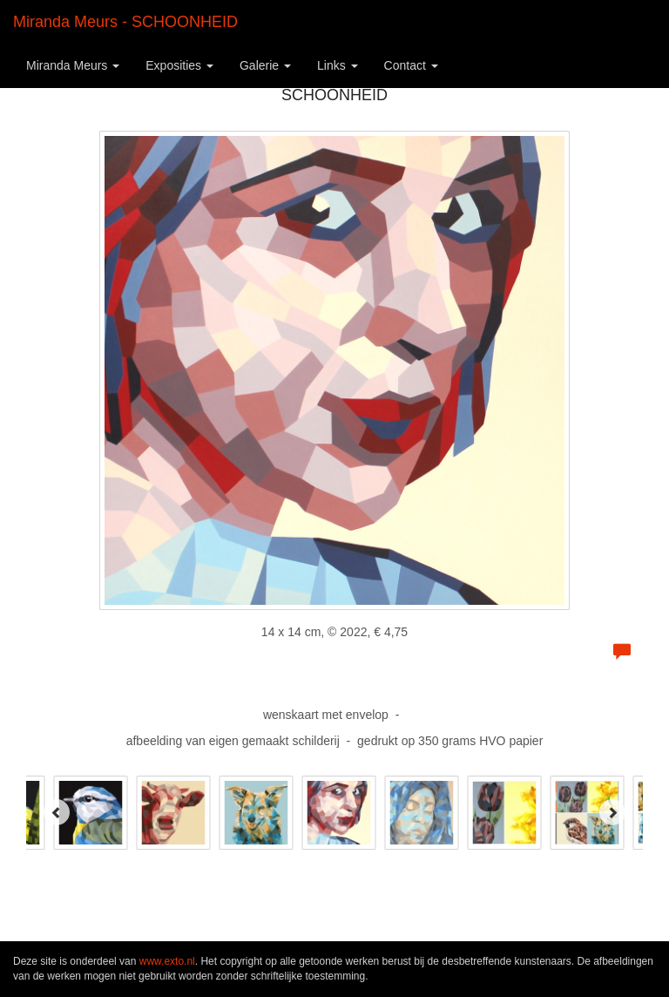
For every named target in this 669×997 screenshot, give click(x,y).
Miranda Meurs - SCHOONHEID (125, 22)
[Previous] (57, 812)
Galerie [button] (265, 65)
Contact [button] (411, 65)
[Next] (612, 812)
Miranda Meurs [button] (72, 65)
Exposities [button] (179, 65)
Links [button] (337, 65)
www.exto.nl (167, 961)
